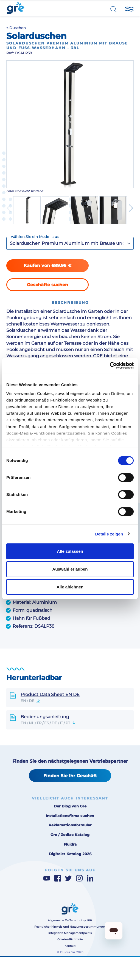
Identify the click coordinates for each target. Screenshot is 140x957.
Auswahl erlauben (70, 569)
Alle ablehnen (70, 587)
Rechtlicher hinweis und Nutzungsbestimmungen (70, 926)
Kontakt (70, 946)
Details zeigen (109, 534)
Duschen (17, 28)
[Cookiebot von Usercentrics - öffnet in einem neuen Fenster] (110, 365)
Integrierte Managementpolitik (70, 933)
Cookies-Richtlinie (70, 939)
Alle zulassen (70, 551)
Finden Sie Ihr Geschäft (70, 775)
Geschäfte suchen (47, 284)
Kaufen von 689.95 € (47, 265)
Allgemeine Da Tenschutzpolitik (70, 920)
